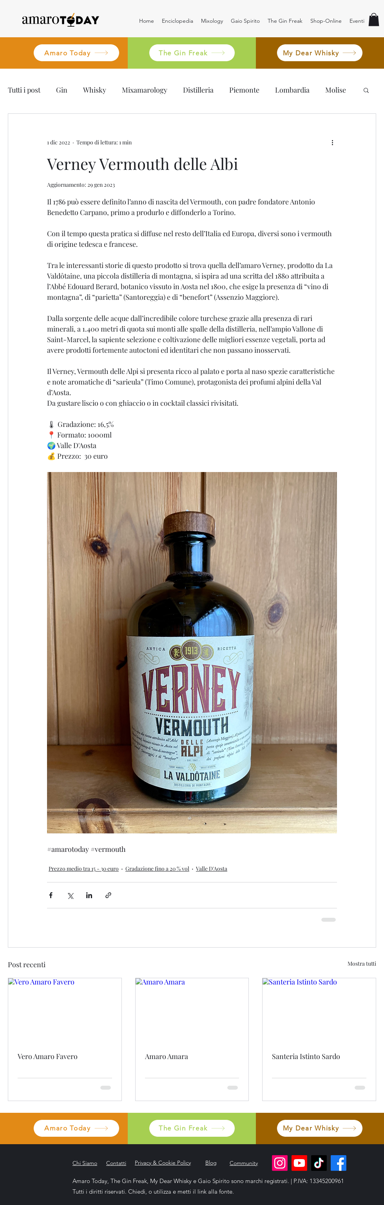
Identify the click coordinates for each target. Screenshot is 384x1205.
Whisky (94, 90)
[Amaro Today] (76, 53)
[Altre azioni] (332, 142)
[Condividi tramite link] (108, 895)
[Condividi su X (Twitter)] (70, 895)
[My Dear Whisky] (320, 53)
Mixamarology (144, 90)
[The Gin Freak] (192, 53)
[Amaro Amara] (192, 1010)
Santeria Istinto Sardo (306, 1056)
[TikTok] (319, 1163)
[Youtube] (299, 1163)
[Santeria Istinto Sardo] (319, 1010)
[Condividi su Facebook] (50, 895)
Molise (335, 90)
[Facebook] (338, 1163)
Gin (61, 90)
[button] (373, 19)
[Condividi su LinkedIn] (89, 895)
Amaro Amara (166, 1056)
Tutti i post (24, 90)
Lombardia (292, 90)
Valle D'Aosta (211, 868)
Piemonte (244, 90)
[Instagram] (280, 1163)
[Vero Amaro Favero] (64, 1010)
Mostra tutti (362, 963)
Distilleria (198, 90)
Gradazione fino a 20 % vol (157, 868)
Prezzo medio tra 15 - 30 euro (84, 868)
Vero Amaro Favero (48, 1056)
